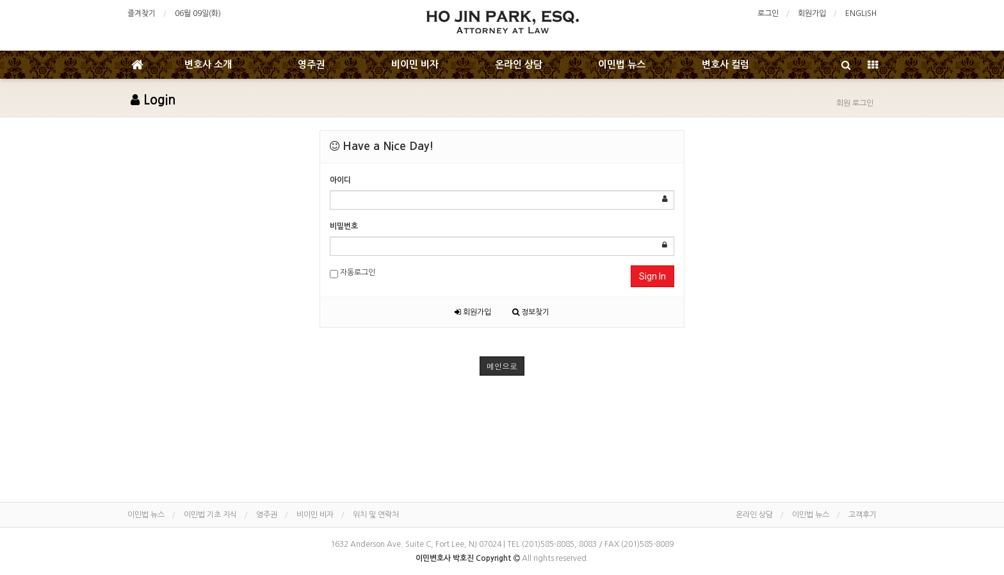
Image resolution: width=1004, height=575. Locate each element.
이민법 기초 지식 (210, 515)
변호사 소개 (208, 64)
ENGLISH (861, 13)
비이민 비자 (415, 64)
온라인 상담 (518, 64)
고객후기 (862, 515)
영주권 (311, 64)
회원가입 (812, 13)
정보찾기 (530, 312)
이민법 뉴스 (621, 64)
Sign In (652, 276)
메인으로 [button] (502, 365)
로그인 (768, 13)
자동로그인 (352, 273)
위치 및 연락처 (376, 515)
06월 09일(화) (198, 13)
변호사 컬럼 (725, 64)
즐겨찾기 (141, 13)
